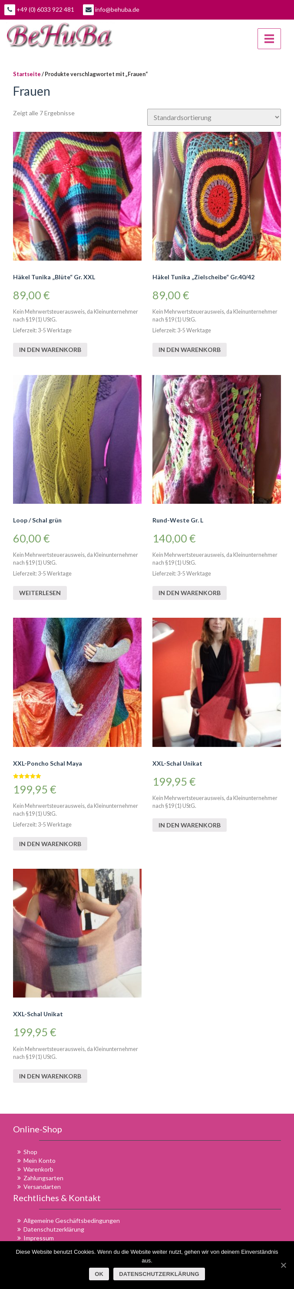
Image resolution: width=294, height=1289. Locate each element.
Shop (30, 1151)
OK (99, 1274)
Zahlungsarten (43, 1178)
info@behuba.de (111, 9)
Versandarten (42, 1186)
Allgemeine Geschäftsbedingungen (71, 1220)
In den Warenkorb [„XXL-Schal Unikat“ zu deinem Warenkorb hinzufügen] (190, 825)
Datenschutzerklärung (53, 1229)
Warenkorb (38, 1169)
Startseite (27, 73)
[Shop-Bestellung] (214, 117)
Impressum (38, 1238)
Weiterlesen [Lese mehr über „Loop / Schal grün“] (40, 592)
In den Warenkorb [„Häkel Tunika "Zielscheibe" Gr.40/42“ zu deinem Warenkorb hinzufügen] (190, 349)
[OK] (283, 1265)
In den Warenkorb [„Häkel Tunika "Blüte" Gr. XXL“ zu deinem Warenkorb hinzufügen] (50, 349)
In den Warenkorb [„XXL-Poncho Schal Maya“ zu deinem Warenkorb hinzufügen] (50, 843)
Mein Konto (39, 1160)
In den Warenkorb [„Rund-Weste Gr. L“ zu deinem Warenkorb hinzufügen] (190, 592)
